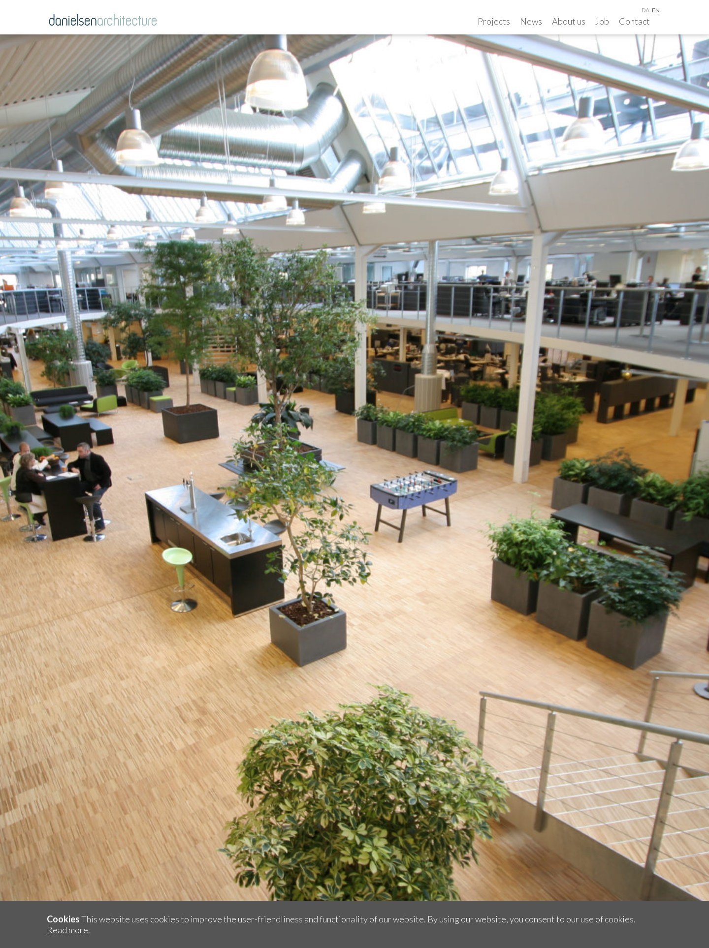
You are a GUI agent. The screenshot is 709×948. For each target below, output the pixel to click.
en (656, 10)
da (645, 10)
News (531, 21)
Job (602, 21)
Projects (494, 21)
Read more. (68, 929)
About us (568, 21)
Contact (634, 21)
